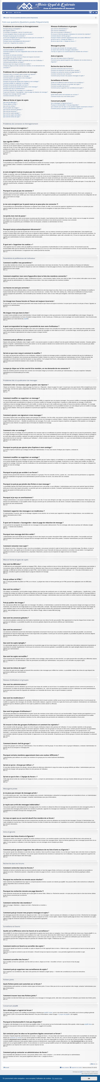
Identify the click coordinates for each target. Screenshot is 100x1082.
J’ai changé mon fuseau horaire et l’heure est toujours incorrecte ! (21, 57)
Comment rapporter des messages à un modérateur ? (18, 90)
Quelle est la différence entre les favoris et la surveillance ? (67, 82)
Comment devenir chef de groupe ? (61, 36)
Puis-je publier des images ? (11, 108)
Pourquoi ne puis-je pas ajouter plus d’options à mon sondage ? (21, 81)
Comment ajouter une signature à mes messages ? (17, 78)
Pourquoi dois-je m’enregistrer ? (12, 28)
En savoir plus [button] (57, 1078)
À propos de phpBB (63, 1014)
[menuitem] (90, 12)
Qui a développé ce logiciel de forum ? (62, 103)
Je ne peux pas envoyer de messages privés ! (64, 48)
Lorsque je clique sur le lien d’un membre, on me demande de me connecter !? (24, 66)
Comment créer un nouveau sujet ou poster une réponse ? (19, 74)
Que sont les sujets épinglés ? (11, 113)
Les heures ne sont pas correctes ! (13, 55)
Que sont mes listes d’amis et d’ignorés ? (62, 58)
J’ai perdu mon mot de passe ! (11, 39)
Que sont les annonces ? (10, 111)
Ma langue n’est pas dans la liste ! (12, 58)
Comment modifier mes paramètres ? (13, 50)
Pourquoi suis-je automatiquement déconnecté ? (16, 41)
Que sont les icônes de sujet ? (11, 116)
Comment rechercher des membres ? (61, 74)
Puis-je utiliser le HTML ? (10, 104)
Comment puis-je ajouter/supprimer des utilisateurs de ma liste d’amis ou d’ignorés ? (71, 61)
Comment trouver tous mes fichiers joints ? (63, 96)
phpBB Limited (48, 1012)
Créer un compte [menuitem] (97, 13)
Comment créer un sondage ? (11, 79)
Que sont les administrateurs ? (59, 28)
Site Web (18, 12)
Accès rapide (4, 13)
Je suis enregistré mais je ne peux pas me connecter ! (18, 34)
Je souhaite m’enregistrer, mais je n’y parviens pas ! (17, 32)
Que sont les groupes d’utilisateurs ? (61, 32)
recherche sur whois (15, 1037)
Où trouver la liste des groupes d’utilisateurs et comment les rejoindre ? (71, 34)
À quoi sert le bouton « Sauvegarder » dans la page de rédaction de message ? (25, 92)
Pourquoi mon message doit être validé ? (14, 94)
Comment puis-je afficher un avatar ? (13, 62)
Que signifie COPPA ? (9, 30)
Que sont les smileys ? (9, 106)
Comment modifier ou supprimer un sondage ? (16, 83)
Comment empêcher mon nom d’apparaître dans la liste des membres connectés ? (23, 52)
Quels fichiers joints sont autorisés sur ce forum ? (65, 94)
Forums (10, 12)
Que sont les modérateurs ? (59, 30)
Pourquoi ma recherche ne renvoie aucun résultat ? (65, 70)
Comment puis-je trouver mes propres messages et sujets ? (68, 75)
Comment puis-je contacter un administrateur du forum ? (67, 108)
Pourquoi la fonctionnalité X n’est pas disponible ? (65, 105)
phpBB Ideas (88, 1024)
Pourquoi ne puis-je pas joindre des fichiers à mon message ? (20, 86)
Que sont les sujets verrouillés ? (12, 115)
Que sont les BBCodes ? (10, 102)
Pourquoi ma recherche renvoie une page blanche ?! (66, 72)
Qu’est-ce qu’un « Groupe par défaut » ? (62, 39)
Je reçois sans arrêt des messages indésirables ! (64, 50)
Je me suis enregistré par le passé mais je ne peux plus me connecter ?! (23, 37)
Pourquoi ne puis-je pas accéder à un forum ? (16, 85)
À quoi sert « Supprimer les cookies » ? (14, 43)
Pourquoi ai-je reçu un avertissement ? (14, 88)
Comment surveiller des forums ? (60, 86)
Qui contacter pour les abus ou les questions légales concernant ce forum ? (72, 106)
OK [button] (89, 1078)
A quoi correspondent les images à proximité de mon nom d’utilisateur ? (23, 60)
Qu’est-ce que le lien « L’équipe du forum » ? (63, 41)
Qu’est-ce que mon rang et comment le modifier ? (17, 64)
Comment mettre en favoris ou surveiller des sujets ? (66, 84)
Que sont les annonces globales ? (12, 109)
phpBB (26, 318)
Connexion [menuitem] (94, 13)
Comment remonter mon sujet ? (12, 95)
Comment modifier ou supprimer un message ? (16, 76)
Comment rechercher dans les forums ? (62, 68)
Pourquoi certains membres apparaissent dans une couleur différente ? (71, 37)
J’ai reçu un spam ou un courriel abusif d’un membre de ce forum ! (69, 51)
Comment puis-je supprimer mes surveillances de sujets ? (67, 88)
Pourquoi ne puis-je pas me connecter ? (14, 36)
